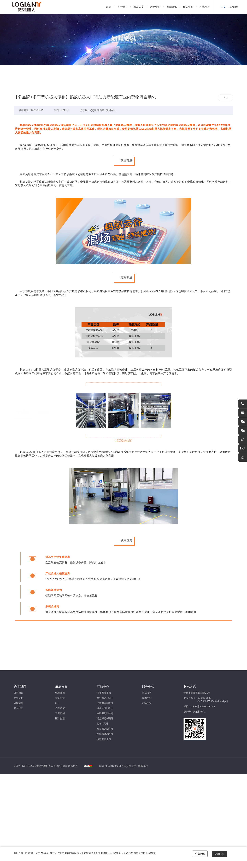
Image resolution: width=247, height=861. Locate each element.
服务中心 (188, 6)
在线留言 (204, 6)
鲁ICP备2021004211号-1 (112, 765)
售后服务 (147, 692)
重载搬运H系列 (105, 713)
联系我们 (18, 708)
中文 (223, 6)
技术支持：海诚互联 (137, 765)
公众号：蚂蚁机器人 (194, 711)
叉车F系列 (102, 723)
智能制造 (60, 697)
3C (56, 703)
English (234, 6)
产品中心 (155, 6)
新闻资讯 (172, 6)
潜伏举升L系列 (105, 708)
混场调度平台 (104, 692)
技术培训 (147, 697)
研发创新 (18, 703)
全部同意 (219, 853)
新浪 (101, 127)
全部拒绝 (200, 853)
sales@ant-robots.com (203, 706)
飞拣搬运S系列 (105, 703)
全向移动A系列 (105, 734)
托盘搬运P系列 (105, 718)
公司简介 (18, 692)
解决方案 (139, 6)
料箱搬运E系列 (105, 728)
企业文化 (18, 697)
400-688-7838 (203, 697)
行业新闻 (43, 89)
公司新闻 (22, 89)
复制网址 (111, 127)
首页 (108, 6)
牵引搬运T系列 (105, 697)
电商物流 (60, 692)
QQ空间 (94, 127)
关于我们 (122, 6)
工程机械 (60, 713)
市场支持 (147, 703)
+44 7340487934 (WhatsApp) (212, 701)
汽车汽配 (60, 708)
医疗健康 (60, 718)
